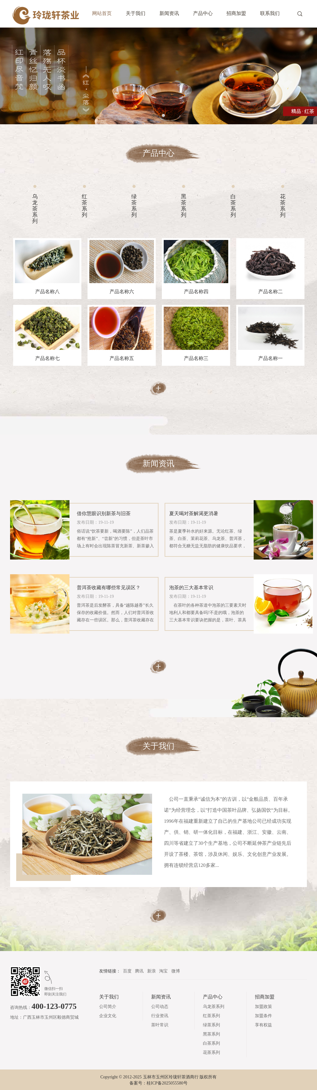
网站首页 (102, 13)
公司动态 (159, 1006)
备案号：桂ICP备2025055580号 (158, 1083)
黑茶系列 (183, 205)
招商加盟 (236, 13)
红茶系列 (84, 205)
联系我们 (270, 13)
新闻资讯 (169, 13)
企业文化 (107, 1015)
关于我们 (135, 13)
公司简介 (107, 1006)
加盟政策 (263, 1006)
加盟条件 (263, 1015)
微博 (175, 971)
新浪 (152, 971)
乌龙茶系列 (35, 208)
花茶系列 (282, 205)
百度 (128, 971)
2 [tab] (163, 115)
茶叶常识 (159, 1025)
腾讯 (140, 971)
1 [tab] (153, 115)
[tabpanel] (158, 76)
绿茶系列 (134, 205)
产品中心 (203, 13)
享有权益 (263, 1025)
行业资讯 (159, 1015)
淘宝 (164, 971)
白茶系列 (233, 205)
